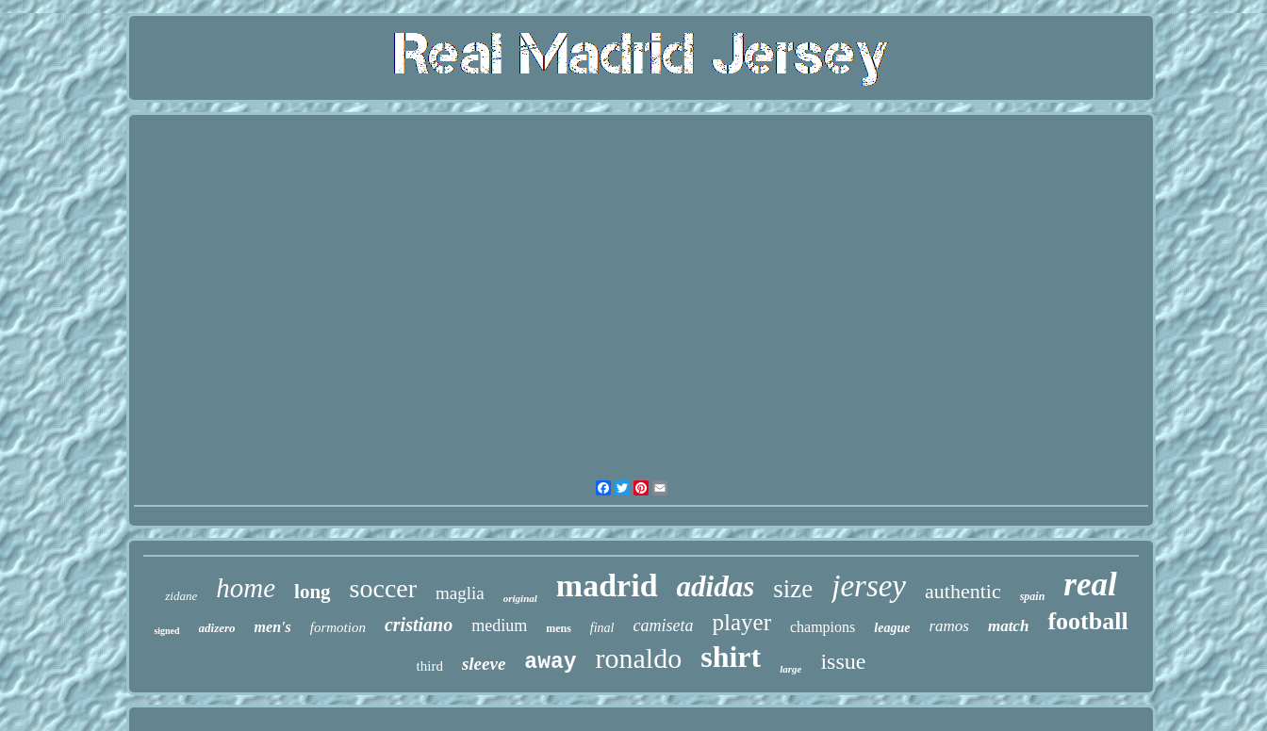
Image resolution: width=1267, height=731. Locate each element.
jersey (868, 586)
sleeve (483, 664)
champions (822, 627)
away (550, 662)
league (892, 628)
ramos (949, 626)
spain (1032, 596)
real (1089, 584)
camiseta (664, 625)
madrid (607, 585)
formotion (338, 627)
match (1008, 626)
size (793, 589)
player (742, 622)
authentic (963, 591)
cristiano (418, 624)
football (1087, 621)
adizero (217, 628)
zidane (181, 596)
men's (273, 627)
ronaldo (639, 658)
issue (842, 661)
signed (166, 630)
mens (558, 628)
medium (499, 625)
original (520, 598)
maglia (460, 593)
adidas (716, 586)
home (245, 588)
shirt (730, 657)
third (430, 666)
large (790, 668)
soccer (384, 588)
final (602, 628)
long (312, 591)
